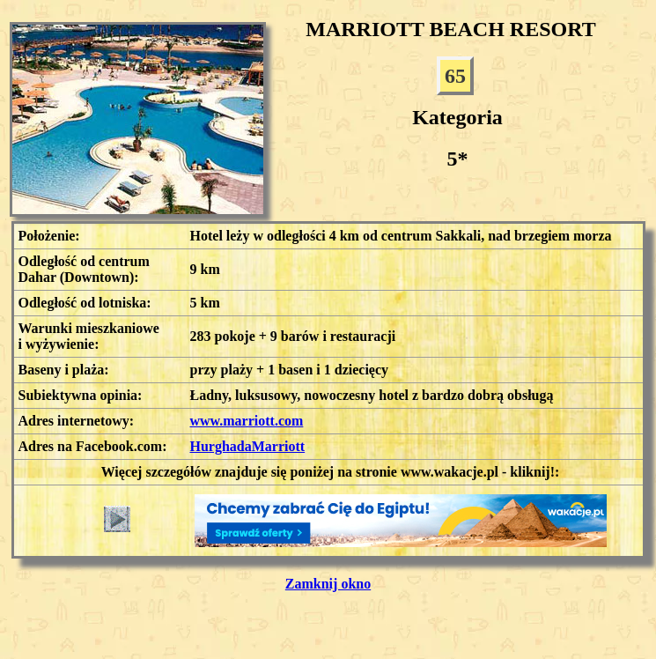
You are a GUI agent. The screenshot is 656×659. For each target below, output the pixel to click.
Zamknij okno (328, 583)
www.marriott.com (247, 420)
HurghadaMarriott (248, 446)
